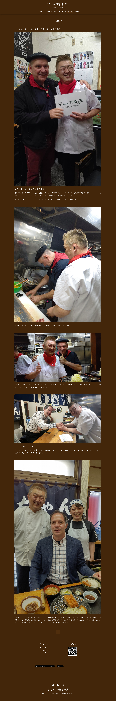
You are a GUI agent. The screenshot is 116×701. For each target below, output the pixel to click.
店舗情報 (76, 11)
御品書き (57, 11)
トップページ (41, 11)
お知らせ (49, 11)
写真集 (70, 11)
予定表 (64, 11)
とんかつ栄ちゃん (58, 4)
